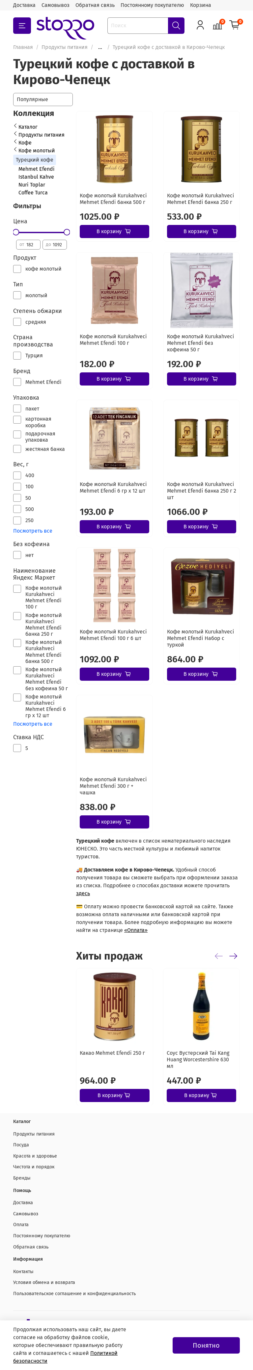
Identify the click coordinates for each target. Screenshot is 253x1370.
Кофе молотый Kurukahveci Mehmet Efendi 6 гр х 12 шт (113, 487)
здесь (83, 893)
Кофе (25, 143)
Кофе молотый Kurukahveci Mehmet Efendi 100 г (113, 339)
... (100, 47)
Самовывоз (56, 5)
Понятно (206, 1345)
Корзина (200, 5)
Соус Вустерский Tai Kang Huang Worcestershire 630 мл (198, 1059)
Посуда (21, 1145)
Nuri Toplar (31, 185)
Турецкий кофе (34, 160)
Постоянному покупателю (152, 5)
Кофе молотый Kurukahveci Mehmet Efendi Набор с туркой (200, 638)
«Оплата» (136, 930)
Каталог (28, 127)
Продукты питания (65, 47)
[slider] (16, 232)
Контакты (23, 1271)
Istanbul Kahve (36, 177)
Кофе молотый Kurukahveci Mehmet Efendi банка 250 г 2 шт (201, 490)
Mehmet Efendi (36, 169)
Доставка (24, 5)
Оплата (21, 1224)
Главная (23, 47)
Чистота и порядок (33, 1167)
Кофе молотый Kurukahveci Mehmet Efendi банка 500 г (113, 198)
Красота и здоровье (35, 1156)
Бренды (22, 1178)
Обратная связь (95, 5)
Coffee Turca (33, 192)
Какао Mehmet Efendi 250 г (112, 1053)
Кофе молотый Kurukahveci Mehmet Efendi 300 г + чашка (113, 786)
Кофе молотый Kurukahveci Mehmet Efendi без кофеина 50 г (200, 343)
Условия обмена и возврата (44, 1282)
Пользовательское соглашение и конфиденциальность (74, 1293)
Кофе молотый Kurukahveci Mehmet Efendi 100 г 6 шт (113, 635)
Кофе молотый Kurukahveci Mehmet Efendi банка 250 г (200, 198)
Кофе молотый (36, 150)
